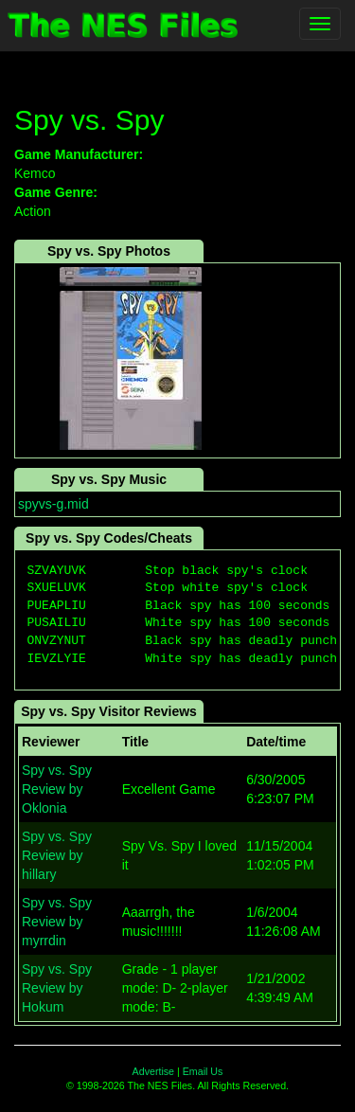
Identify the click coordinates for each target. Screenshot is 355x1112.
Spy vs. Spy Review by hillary (57, 855)
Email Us (203, 1071)
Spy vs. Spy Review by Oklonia (57, 789)
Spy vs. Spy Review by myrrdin (57, 921)
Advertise (153, 1071)
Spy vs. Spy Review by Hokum (57, 987)
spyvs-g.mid (53, 503)
